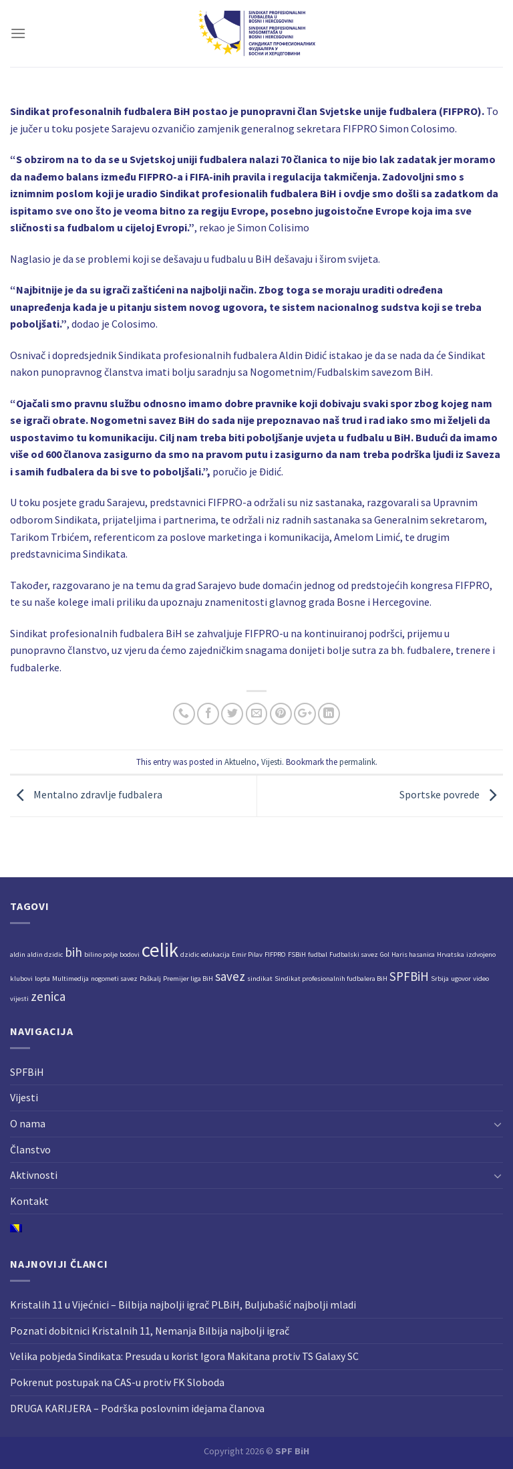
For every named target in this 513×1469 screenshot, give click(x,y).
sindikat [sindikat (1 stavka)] (260, 978)
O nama (27, 1123)
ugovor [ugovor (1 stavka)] (461, 978)
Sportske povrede (451, 794)
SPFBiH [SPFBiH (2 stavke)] (409, 976)
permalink (357, 761)
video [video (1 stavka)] (481, 978)
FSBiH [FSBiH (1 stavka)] (297, 954)
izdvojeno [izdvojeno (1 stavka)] (481, 954)
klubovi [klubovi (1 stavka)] (21, 978)
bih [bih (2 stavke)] (73, 952)
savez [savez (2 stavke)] (230, 976)
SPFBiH (27, 1072)
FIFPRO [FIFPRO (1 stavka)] (275, 954)
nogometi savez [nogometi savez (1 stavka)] (114, 978)
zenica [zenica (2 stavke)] (48, 996)
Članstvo (30, 1149)
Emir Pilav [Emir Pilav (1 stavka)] (247, 954)
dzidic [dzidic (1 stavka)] (189, 954)
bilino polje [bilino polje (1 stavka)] (101, 954)
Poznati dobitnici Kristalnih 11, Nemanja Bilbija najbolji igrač (149, 1330)
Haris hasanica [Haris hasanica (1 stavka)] (413, 954)
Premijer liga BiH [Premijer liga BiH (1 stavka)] (188, 978)
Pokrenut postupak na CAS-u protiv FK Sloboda (117, 1382)
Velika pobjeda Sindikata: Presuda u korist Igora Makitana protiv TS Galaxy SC (184, 1356)
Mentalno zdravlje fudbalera (86, 794)
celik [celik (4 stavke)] (160, 949)
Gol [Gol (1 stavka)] (384, 954)
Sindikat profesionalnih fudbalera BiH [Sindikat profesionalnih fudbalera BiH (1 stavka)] (331, 978)
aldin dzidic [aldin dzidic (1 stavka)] (45, 954)
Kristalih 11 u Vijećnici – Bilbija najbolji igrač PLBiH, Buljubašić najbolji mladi (183, 1304)
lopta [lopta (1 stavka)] (42, 978)
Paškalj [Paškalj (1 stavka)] (150, 978)
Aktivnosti (33, 1174)
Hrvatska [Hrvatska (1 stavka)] (450, 954)
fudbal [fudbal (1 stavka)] (317, 954)
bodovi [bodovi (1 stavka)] (130, 954)
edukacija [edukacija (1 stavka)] (215, 954)
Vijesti (271, 761)
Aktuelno (240, 761)
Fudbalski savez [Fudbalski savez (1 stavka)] (353, 954)
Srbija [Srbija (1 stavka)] (440, 978)
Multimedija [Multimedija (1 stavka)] (70, 978)
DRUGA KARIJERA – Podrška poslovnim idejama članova (137, 1408)
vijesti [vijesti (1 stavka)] (19, 998)
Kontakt (29, 1201)
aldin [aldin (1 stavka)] (17, 954)
